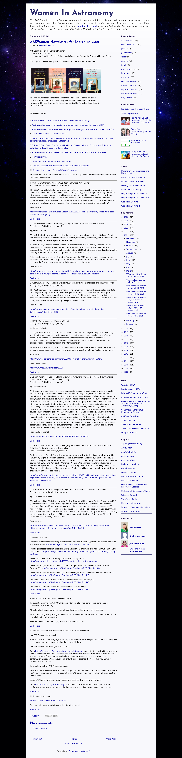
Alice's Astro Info (128, 452)
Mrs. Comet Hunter (129, 480)
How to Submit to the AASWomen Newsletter (51, 161)
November (131, 242)
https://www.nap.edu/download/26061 (46, 368)
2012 (126, 357)
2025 (126, 220)
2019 (126, 332)
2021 (126, 235)
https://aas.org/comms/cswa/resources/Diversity (67, 544)
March (129, 271)
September (131, 249)
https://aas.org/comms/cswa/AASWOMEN (48, 700)
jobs (123, 48)
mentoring (126, 77)
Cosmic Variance (128, 468)
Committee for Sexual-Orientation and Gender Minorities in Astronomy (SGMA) (136, 403)
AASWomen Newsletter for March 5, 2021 (136, 314)
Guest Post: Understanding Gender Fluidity (141, 131)
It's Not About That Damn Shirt (135, 109)
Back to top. (35, 219)
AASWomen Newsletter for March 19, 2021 (136, 286)
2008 (126, 372)
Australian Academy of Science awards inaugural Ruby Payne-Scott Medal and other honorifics (73, 129)
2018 (126, 335)
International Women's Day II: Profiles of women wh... (136, 299)
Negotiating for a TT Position (134, 193)
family (124, 65)
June (128, 260)
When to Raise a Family (131, 189)
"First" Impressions (129, 113)
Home (74, 739)
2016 (126, 343)
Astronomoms (127, 456)
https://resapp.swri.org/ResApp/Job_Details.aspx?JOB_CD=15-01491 (59, 589)
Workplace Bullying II (130, 206)
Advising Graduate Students (133, 181)
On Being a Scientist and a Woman (136, 491)
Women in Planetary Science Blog (135, 507)
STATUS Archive (128, 420)
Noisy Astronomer (129, 432)
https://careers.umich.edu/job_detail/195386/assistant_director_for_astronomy (64, 561)
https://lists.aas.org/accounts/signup (51, 684)
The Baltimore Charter (131, 424)
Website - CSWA (128, 385)
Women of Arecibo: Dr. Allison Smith (135, 281)
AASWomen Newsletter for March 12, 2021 (136, 292)
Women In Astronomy (71, 13)
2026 (126, 217)
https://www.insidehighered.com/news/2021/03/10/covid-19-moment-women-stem (66, 359)
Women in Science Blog (131, 511)
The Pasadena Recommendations (135, 428)
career (124, 56)
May (128, 263)
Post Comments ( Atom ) (79, 751)
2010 (126, 365)
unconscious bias (129, 85)
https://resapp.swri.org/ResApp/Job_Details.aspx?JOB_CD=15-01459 (70, 568)
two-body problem (129, 93)
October (130, 245)
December (131, 238)
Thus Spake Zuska (129, 499)
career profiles (127, 69)
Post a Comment (40, 728)
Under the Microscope (131, 503)
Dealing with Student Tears (133, 185)
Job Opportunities (40, 157)
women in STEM (128, 44)
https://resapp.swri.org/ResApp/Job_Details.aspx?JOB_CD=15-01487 (59, 582)
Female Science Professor (132, 476)
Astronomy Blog (128, 460)
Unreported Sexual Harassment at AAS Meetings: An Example (140, 153)
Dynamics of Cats (128, 472)
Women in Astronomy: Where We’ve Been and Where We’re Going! (61, 120)
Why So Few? (127, 97)
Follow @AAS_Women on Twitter (135, 393)
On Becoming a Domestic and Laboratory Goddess (134, 485)
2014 (126, 350)
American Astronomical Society (134, 397)
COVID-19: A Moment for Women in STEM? (50, 133)
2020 (126, 328)
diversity (125, 61)
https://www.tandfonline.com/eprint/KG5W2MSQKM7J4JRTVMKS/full (59, 436)
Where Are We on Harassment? (138, 141)
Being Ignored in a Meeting (133, 177)
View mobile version (73, 743)
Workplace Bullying (129, 202)
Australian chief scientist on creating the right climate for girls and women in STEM (68, 125)
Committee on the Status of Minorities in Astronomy (133, 411)
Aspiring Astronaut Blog (131, 443)
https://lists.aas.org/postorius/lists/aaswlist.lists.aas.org (59, 651)
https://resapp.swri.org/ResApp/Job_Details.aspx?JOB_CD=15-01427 (59, 575)
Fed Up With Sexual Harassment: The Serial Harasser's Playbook (141, 120)
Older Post (110, 739)
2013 (126, 354)
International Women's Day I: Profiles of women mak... (136, 307)
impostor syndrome (130, 89)
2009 (126, 368)
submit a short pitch (87, 26)
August (129, 253)
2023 (126, 228)
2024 (126, 224)
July (128, 256)
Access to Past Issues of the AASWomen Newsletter (55, 170)
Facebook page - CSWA (131, 389)
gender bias (126, 52)
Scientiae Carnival (129, 495)
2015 (126, 346)
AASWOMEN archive (130, 416)
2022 (126, 231)
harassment (126, 73)
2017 (126, 339)
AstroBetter (126, 448)
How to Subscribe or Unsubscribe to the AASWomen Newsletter (61, 165)
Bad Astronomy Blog (130, 464)
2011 (126, 361)
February (130, 320)
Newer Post (37, 739)
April (128, 267)
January (130, 324)
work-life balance (129, 81)
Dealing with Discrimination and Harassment (135, 172)
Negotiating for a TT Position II (135, 197)
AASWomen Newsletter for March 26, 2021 (136, 275)
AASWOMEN (127, 40)
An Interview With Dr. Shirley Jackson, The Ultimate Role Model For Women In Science (69, 152)
